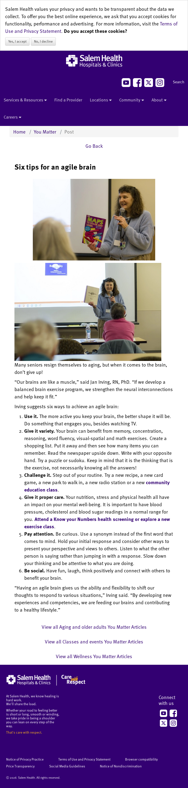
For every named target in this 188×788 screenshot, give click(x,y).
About (159, 100)
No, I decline (43, 41)
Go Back (94, 145)
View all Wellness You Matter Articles (94, 656)
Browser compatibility (141, 759)
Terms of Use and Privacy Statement (84, 759)
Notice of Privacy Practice (25, 759)
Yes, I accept (17, 41)
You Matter (45, 131)
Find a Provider (68, 100)
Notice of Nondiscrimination (121, 766)
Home (19, 131)
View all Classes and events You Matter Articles (94, 641)
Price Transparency (20, 766)
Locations (101, 100)
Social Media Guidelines (67, 766)
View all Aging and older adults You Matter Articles (94, 626)
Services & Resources (25, 100)
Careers (12, 117)
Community (131, 100)
